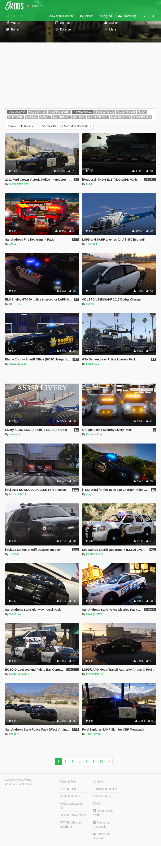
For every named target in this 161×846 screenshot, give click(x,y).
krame (90, 303)
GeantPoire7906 (19, 673)
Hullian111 (92, 363)
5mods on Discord (101, 836)
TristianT (14, 554)
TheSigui (91, 243)
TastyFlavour (94, 733)
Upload (86, 16)
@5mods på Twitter (103, 813)
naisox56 (14, 434)
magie (89, 494)
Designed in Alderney (19, 780)
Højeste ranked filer (72, 815)
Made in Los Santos (18, 784)
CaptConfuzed (17, 363)
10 (101, 761)
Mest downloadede (66, 126)
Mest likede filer (70, 796)
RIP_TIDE (15, 303)
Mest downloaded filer (71, 805)
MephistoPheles (19, 183)
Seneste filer (68, 781)
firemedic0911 (17, 494)
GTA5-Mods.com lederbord (71, 824)
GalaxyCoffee (94, 614)
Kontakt (98, 781)
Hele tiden (20, 126)
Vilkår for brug (102, 796)
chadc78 (14, 733)
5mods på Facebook (101, 824)
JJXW (12, 243)
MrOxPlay (15, 614)
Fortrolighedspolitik (105, 788)
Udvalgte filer (68, 788)
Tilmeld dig (127, 16)
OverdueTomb (94, 434)
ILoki (89, 183)
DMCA (97, 803)
